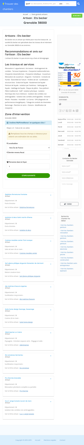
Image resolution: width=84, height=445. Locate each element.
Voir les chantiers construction (66, 259)
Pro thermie (24, 391)
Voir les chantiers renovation (66, 231)
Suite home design (26, 322)
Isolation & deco (25, 230)
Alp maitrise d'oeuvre (27, 299)
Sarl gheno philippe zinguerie (30, 276)
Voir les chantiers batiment (66, 270)
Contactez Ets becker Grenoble (69, 159)
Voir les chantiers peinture (66, 226)
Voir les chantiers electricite (66, 248)
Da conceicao (24, 368)
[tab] (28, 195)
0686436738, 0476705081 (64, 98)
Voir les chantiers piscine (66, 253)
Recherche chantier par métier (65, 218)
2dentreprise (24, 345)
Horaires (66, 148)
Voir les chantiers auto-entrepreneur (68, 264)
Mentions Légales (50, 440)
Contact (62, 440)
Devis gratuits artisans (39, 14)
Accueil (25, 14)
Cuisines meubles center (28, 253)
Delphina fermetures (27, 207)
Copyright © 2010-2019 (23, 440)
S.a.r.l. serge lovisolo (27, 414)
